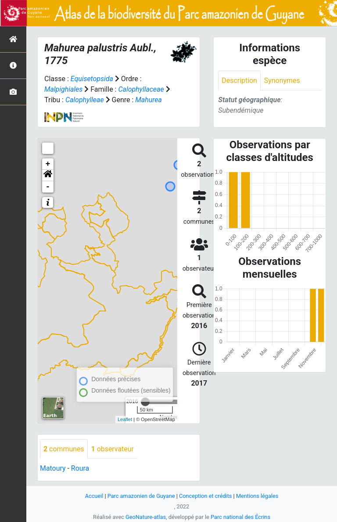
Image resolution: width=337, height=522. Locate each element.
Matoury (53, 469)
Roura (80, 469)
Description (239, 80)
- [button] (48, 187)
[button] (48, 175)
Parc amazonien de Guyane (141, 496)
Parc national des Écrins (241, 517)
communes (63, 449)
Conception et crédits (205, 496)
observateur (112, 449)
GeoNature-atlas (145, 517)
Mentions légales (258, 496)
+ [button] (48, 164)
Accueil (93, 496)
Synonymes (282, 80)
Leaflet (125, 419)
